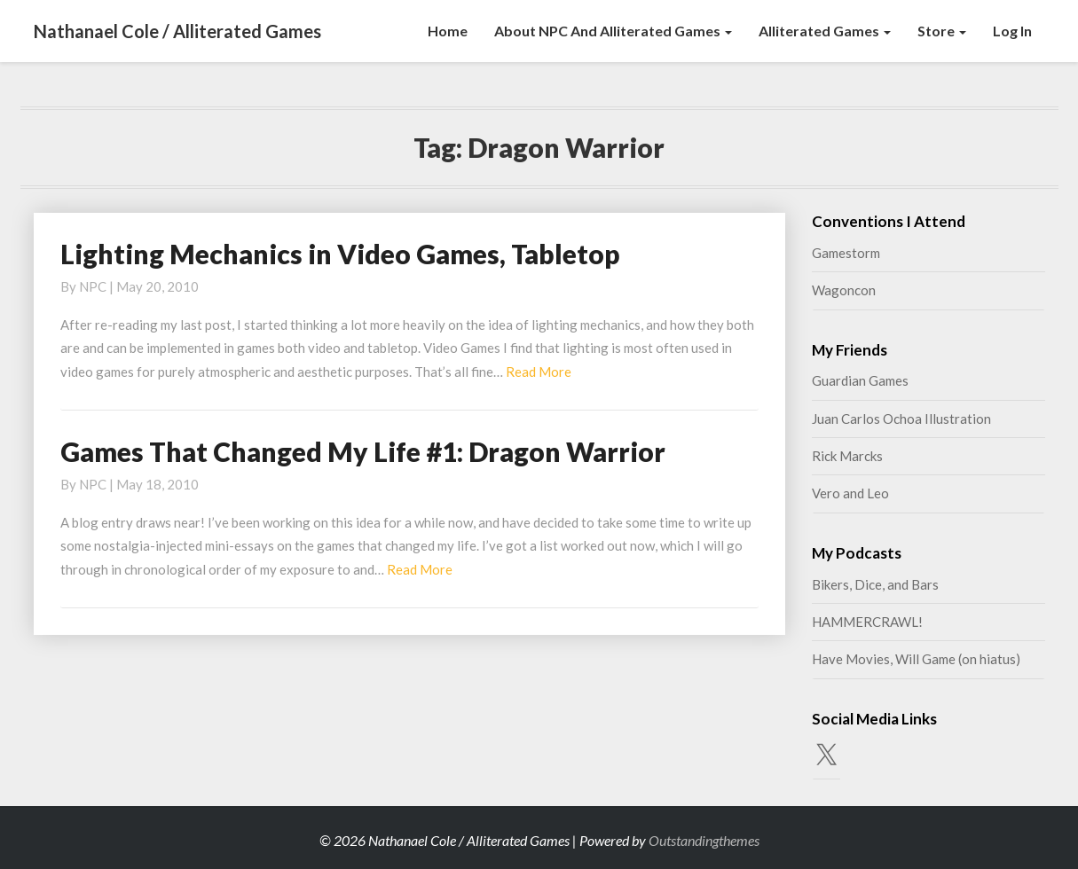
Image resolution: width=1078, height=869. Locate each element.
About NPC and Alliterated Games (613, 30)
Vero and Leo (850, 493)
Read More (538, 372)
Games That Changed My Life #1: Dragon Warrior (362, 451)
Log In (1012, 30)
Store (941, 30)
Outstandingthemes (704, 840)
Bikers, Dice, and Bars (875, 584)
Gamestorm (846, 253)
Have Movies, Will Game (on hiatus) (916, 659)
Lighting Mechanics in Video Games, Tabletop (339, 254)
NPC (92, 286)
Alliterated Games (825, 30)
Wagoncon (844, 290)
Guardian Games (860, 380)
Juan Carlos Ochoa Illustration (901, 419)
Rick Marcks (847, 456)
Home (448, 30)
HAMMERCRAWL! (867, 622)
